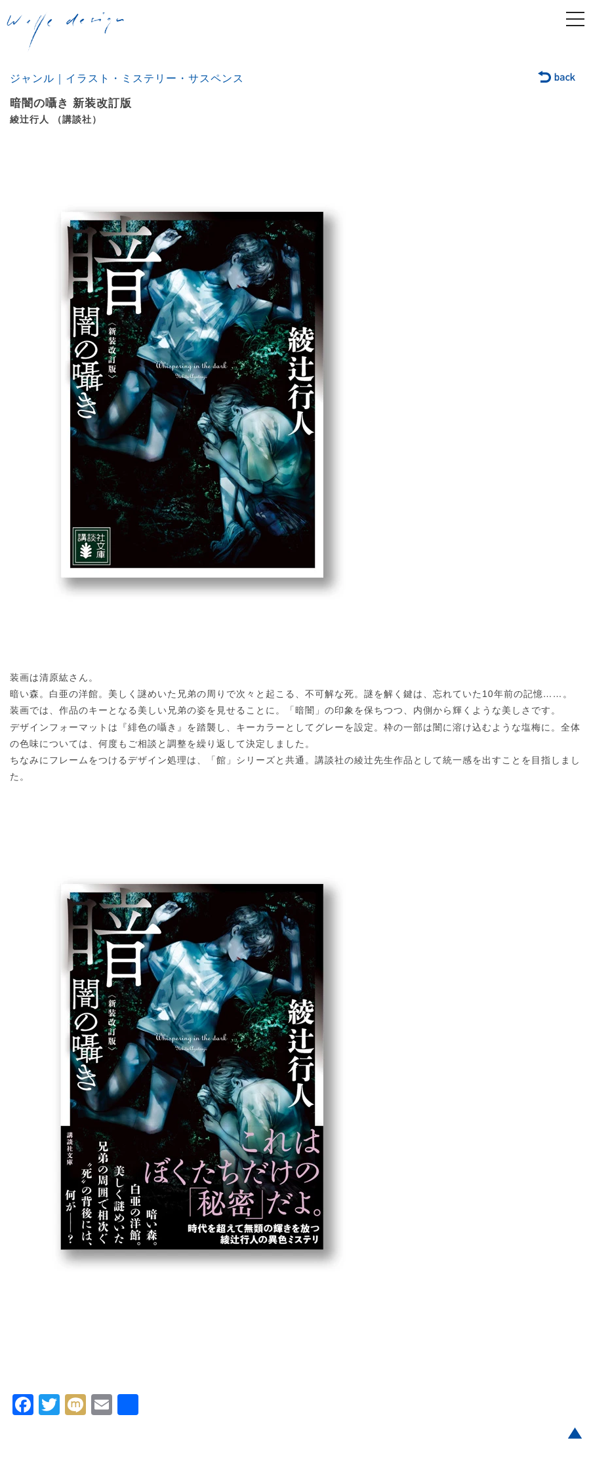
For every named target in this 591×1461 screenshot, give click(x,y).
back (557, 78)
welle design (66, 32)
